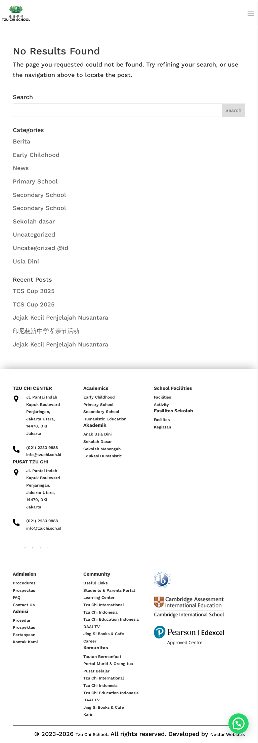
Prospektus (24, 627)
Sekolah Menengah (102, 449)
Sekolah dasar (34, 221)
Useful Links (95, 583)
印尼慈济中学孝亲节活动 (46, 330)
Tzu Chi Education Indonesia (111, 619)
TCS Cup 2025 (33, 290)
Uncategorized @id (40, 247)
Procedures (24, 583)
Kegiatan (162, 427)
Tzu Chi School (91, 734)
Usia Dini (26, 261)
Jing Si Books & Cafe (103, 633)
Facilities (162, 397)
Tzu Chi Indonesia (100, 612)
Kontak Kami (25, 641)
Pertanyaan (24, 634)
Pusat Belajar (96, 671)
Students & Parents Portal (109, 590)
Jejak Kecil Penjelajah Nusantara (60, 317)
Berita (21, 141)
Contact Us (24, 605)
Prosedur (22, 620)
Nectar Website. (227, 734)
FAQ (16, 597)
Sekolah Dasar (97, 441)
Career (89, 641)
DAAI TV (91, 626)
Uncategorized (34, 234)
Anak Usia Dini (97, 434)
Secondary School (39, 194)
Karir (88, 714)
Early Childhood (36, 154)
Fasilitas (162, 419)
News (21, 167)
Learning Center (99, 597)
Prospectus (24, 590)
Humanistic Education (104, 419)
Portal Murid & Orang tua (108, 663)
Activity (161, 404)
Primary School (35, 181)
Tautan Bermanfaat (102, 656)
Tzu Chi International (103, 605)
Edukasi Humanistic (102, 456)
